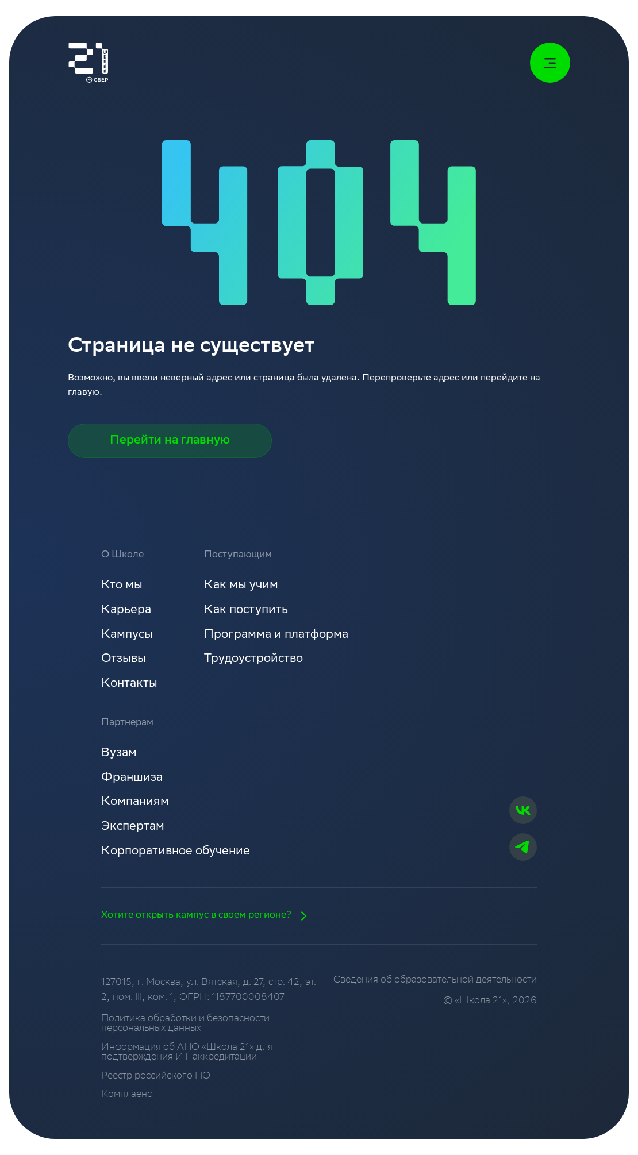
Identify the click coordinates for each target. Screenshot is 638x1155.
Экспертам (132, 827)
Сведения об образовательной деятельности (435, 980)
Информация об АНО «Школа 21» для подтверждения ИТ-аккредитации (187, 1053)
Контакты (129, 684)
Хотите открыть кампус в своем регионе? (207, 915)
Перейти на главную (170, 441)
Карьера (126, 610)
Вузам (119, 753)
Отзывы (123, 659)
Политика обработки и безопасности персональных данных (185, 1024)
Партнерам (127, 723)
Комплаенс (126, 1095)
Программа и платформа (276, 635)
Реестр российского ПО (155, 1076)
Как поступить (246, 610)
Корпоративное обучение (175, 851)
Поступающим (238, 555)
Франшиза (132, 778)
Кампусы (127, 635)
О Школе (122, 555)
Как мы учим (241, 585)
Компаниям (135, 802)
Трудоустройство (253, 659)
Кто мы (122, 585)
